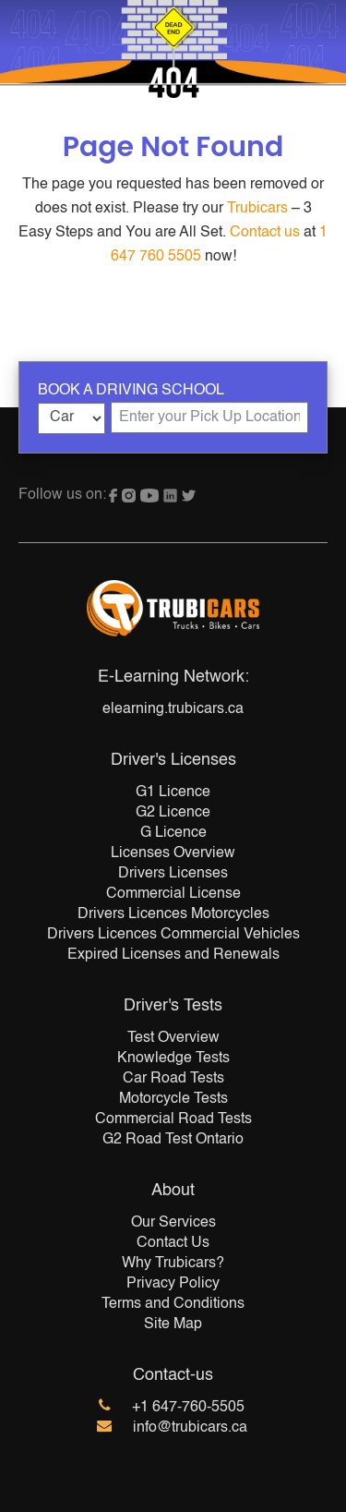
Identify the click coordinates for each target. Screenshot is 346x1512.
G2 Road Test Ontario (173, 1139)
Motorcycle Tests (173, 1099)
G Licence (173, 833)
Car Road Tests (173, 1078)
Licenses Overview (173, 853)
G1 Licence (173, 792)
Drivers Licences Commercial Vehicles (173, 934)
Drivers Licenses (173, 873)
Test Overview (173, 1038)
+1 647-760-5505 (188, 1407)
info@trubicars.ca (190, 1428)
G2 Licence (173, 812)
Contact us (265, 232)
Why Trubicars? (173, 1263)
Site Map (173, 1324)
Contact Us (173, 1243)
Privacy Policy (173, 1283)
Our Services (173, 1223)
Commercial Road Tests (173, 1119)
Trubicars (257, 208)
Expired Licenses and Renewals (173, 955)
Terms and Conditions (173, 1304)
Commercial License (173, 894)
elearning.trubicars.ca (173, 709)
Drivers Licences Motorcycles (173, 914)
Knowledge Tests (173, 1058)
